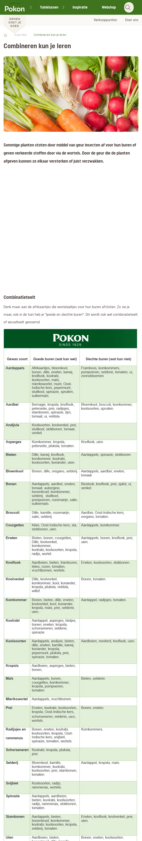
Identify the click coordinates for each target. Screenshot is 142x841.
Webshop (109, 7)
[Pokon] (15, 17)
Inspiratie (80, 7)
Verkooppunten (105, 20)
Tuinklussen (49, 7)
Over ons (131, 20)
